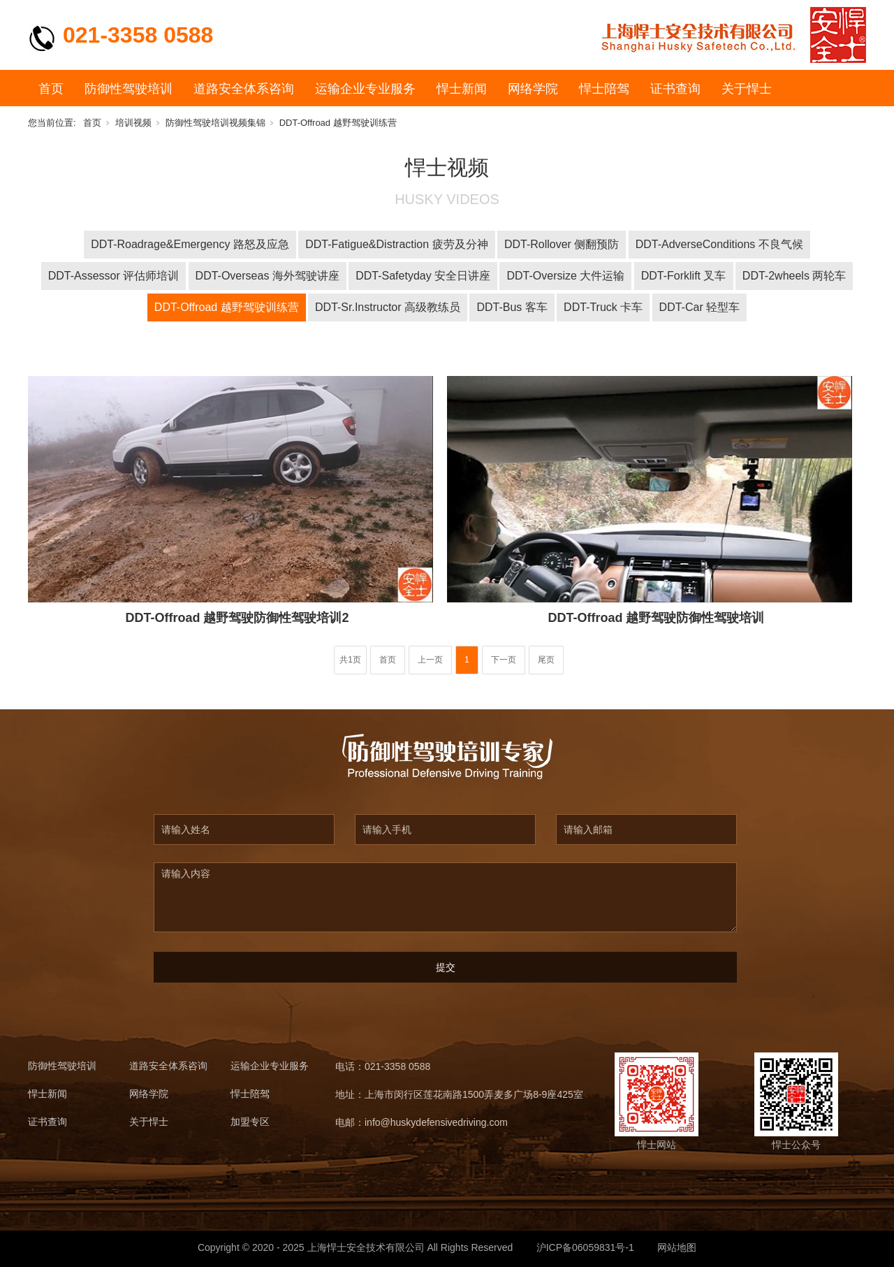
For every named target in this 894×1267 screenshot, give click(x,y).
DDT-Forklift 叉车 (683, 276)
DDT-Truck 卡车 (603, 307)
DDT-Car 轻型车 (699, 307)
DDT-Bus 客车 (511, 307)
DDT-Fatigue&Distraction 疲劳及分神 (396, 244)
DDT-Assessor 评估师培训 (113, 276)
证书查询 (675, 89)
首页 (51, 89)
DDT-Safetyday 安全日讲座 (423, 276)
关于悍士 (746, 89)
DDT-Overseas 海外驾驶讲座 (267, 276)
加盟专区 (250, 1122)
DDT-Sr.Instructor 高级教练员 (387, 307)
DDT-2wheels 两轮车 (794, 276)
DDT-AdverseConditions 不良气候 (719, 244)
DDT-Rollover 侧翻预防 (561, 244)
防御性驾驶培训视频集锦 (215, 122)
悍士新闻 (462, 89)
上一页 (430, 660)
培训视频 (133, 122)
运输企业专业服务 (365, 89)
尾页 (546, 660)
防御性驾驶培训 (129, 89)
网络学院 (533, 89)
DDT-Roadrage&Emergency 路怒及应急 (190, 244)
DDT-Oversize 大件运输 (565, 276)
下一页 (503, 660)
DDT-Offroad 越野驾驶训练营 (338, 122)
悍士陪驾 (604, 89)
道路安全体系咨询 (243, 89)
